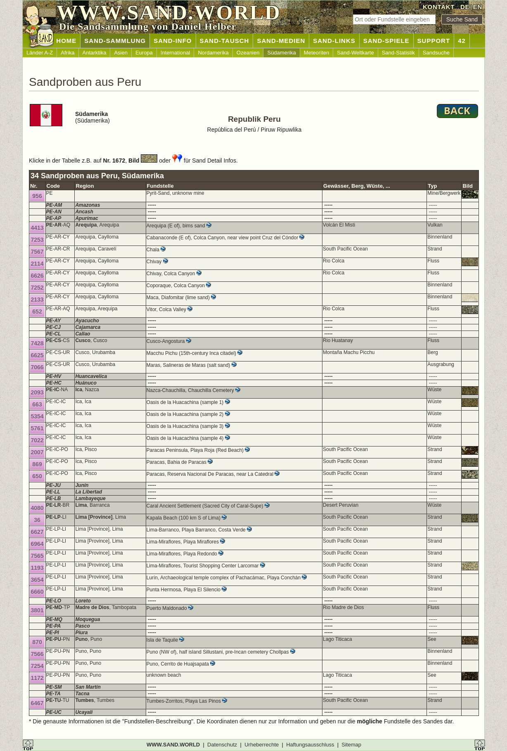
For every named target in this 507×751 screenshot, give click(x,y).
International (175, 53)
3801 (37, 610)
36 (37, 520)
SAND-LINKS (334, 40)
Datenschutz (222, 745)
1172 (37, 678)
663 (37, 404)
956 (37, 196)
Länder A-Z (39, 53)
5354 (37, 416)
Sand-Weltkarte (355, 53)
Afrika (67, 53)
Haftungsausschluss (310, 745)
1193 (37, 567)
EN (477, 6)
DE (464, 6)
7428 (37, 343)
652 (37, 311)
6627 (37, 532)
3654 (37, 579)
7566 (37, 654)
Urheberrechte (261, 745)
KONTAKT (439, 6)
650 (37, 476)
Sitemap (351, 745)
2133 (37, 299)
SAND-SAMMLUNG (115, 40)
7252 (37, 287)
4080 (37, 508)
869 (37, 464)
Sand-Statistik (398, 53)
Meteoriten (316, 53)
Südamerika (281, 53)
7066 (37, 367)
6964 (37, 544)
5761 (37, 428)
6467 (37, 703)
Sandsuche (436, 53)
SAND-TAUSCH (224, 40)
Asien (121, 53)
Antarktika (95, 53)
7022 (37, 440)
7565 (37, 556)
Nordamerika (213, 53)
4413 (37, 227)
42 (462, 40)
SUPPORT (433, 40)
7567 (37, 251)
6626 (37, 275)
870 (37, 642)
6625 (37, 355)
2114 (37, 263)
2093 (37, 392)
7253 (37, 239)
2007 (37, 452)
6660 (37, 591)
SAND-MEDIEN (281, 40)
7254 (37, 666)
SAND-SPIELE (386, 40)
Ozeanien (248, 53)
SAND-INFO (173, 40)
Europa (144, 53)
